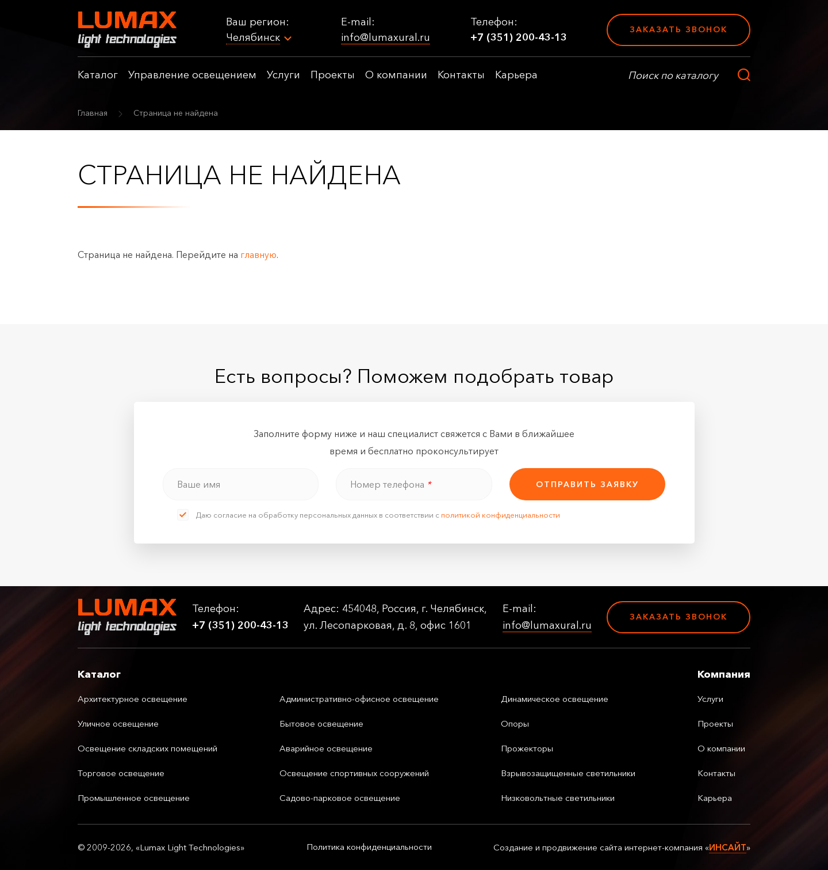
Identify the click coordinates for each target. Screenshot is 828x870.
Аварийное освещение (326, 748)
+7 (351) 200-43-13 (518, 37)
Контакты (461, 75)
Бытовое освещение (321, 723)
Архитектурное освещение (132, 698)
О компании (396, 75)
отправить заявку (587, 484)
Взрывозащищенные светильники (568, 773)
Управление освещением (192, 75)
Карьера (516, 75)
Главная (93, 113)
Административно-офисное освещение (359, 698)
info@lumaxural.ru (385, 37)
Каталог (98, 75)
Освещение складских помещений (147, 748)
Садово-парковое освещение (339, 797)
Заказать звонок (678, 29)
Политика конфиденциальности (369, 847)
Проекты (332, 75)
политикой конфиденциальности (500, 514)
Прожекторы (527, 748)
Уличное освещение (118, 723)
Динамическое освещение (554, 698)
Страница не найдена (175, 113)
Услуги (283, 75)
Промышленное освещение (134, 797)
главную (258, 254)
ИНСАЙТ (727, 847)
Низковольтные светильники (558, 797)
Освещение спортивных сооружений (354, 773)
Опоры (515, 723)
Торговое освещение (121, 773)
